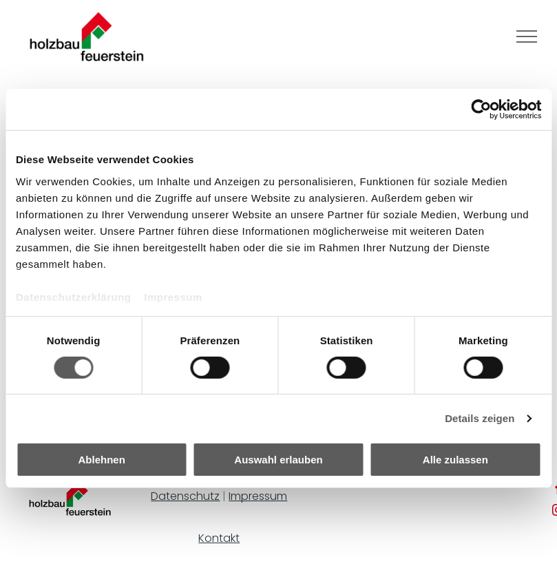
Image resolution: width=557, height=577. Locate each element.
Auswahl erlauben (278, 459)
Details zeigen (479, 418)
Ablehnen (101, 459)
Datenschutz (185, 496)
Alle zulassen (455, 459)
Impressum (173, 296)
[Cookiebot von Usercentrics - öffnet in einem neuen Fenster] (481, 109)
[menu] (527, 36)
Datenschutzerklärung (74, 296)
